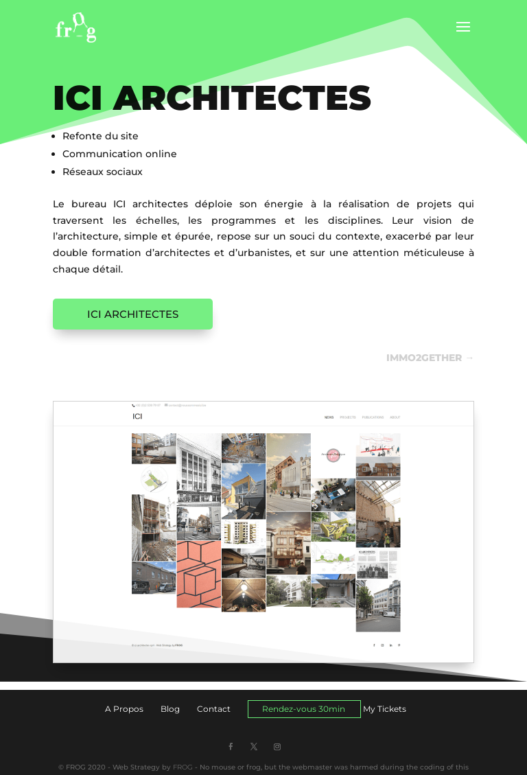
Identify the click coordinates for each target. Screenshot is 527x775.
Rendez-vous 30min (303, 709)
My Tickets (384, 709)
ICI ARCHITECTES (132, 314)
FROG (183, 767)
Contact (214, 709)
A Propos (124, 709)
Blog (170, 709)
